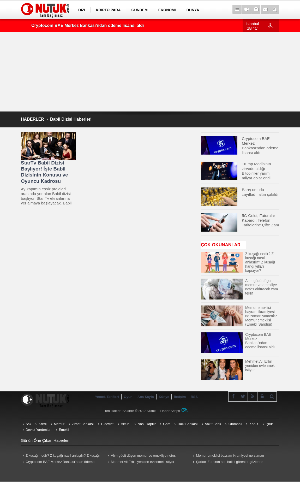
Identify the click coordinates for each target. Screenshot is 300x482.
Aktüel (125, 424)
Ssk (28, 424)
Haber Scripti (170, 411)
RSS (194, 397)
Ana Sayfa (145, 397)
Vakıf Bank (213, 424)
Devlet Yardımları (38, 430)
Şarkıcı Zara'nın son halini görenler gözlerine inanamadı (227, 462)
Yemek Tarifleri (107, 397)
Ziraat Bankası (83, 424)
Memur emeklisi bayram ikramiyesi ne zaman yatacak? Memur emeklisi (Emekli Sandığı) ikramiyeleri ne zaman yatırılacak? (232, 456)
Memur (59, 424)
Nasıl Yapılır (146, 424)
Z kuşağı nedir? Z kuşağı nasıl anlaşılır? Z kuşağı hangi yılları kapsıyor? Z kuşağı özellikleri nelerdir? (60, 456)
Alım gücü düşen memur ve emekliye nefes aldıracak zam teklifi (141, 456)
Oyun (128, 397)
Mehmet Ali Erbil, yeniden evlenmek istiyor (143, 462)
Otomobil (235, 424)
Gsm (166, 424)
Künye (164, 397)
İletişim (180, 397)
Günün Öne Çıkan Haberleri (45, 440)
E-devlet (107, 424)
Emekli (64, 430)
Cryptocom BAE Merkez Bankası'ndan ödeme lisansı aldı (87, 25)
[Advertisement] (150, 71)
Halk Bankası (188, 424)
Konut (253, 424)
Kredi (42, 424)
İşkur (269, 424)
